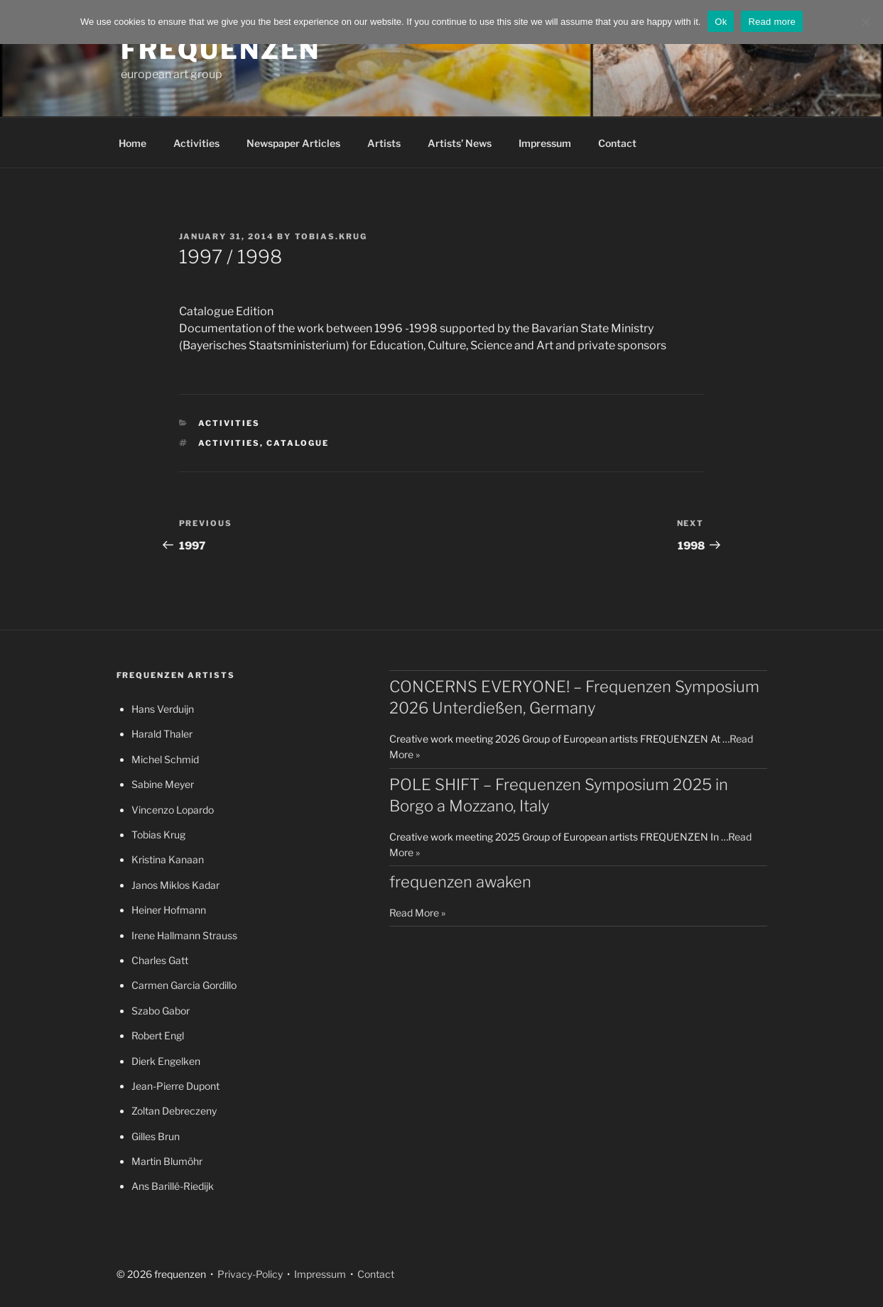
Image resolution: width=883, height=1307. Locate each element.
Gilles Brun (155, 1136)
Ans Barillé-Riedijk (172, 1186)
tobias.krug (331, 236)
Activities (196, 143)
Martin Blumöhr (166, 1161)
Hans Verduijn (162, 709)
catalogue (297, 443)
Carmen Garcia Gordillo (184, 985)
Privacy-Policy (249, 1274)
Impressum (545, 143)
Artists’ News (460, 143)
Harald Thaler (162, 734)
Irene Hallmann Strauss (184, 935)
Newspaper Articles (293, 143)
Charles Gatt (159, 960)
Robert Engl (157, 1035)
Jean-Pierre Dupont (175, 1086)
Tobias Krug (158, 835)
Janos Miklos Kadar (175, 885)
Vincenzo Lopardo (172, 810)
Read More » (417, 913)
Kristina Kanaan (167, 859)
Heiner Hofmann (168, 910)
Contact (617, 143)
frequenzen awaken (460, 882)
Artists (384, 143)
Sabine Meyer (162, 784)
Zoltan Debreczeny (174, 1111)
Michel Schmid (165, 759)
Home (132, 143)
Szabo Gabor (160, 1011)
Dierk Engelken (165, 1061)
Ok (721, 21)
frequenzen (221, 49)
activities (229, 443)
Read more (772, 21)
